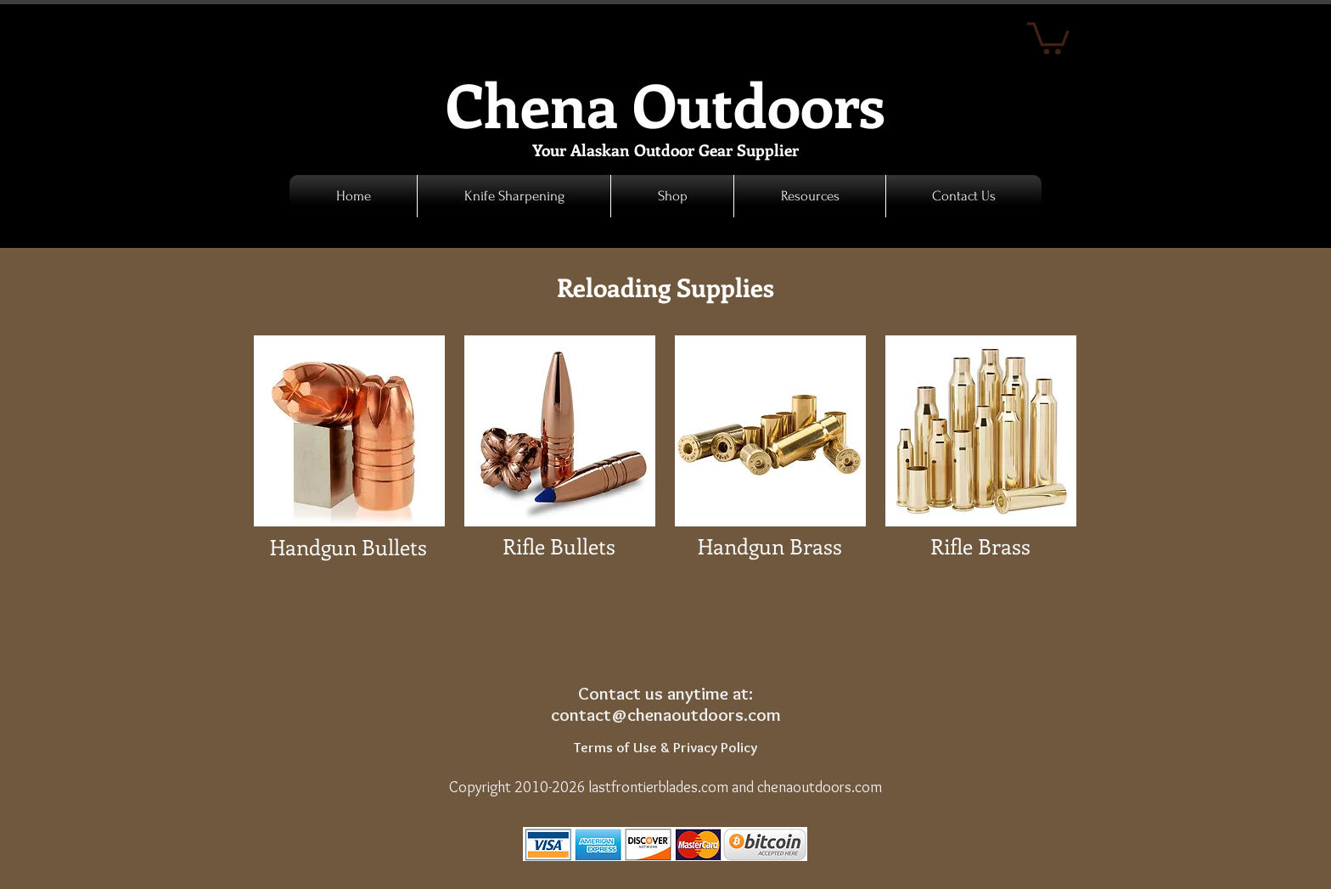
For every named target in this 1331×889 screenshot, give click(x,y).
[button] (672, 196)
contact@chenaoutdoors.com (666, 714)
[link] (1048, 36)
